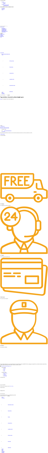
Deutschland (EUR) (6, 5)
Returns (4, 373)
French (4, 3)
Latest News (5, 375)
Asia (4, 370)
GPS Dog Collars (4, 30)
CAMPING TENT (8, 79)
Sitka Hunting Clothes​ (5, 31)
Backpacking (3, 28)
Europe (4, 369)
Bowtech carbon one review (4, 127)
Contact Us (4, 374)
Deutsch (4, 2)
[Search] (3, 26)
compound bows (4, 29)
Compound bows (2, 126)
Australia (4, 368)
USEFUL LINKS (4, 372)
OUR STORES (4, 367)
